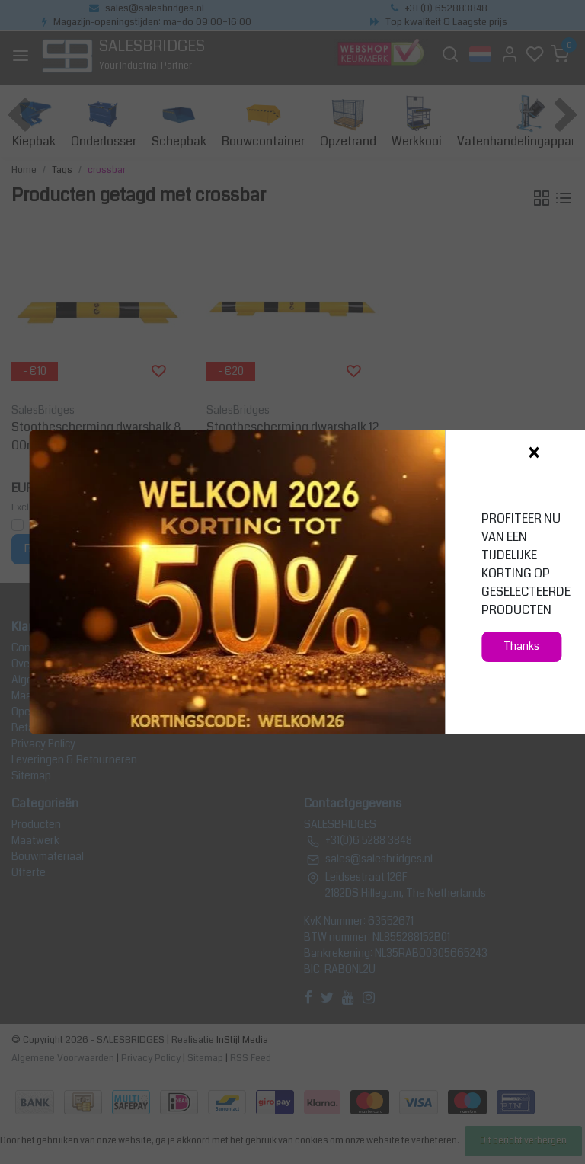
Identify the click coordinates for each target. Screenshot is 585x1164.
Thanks (521, 646)
